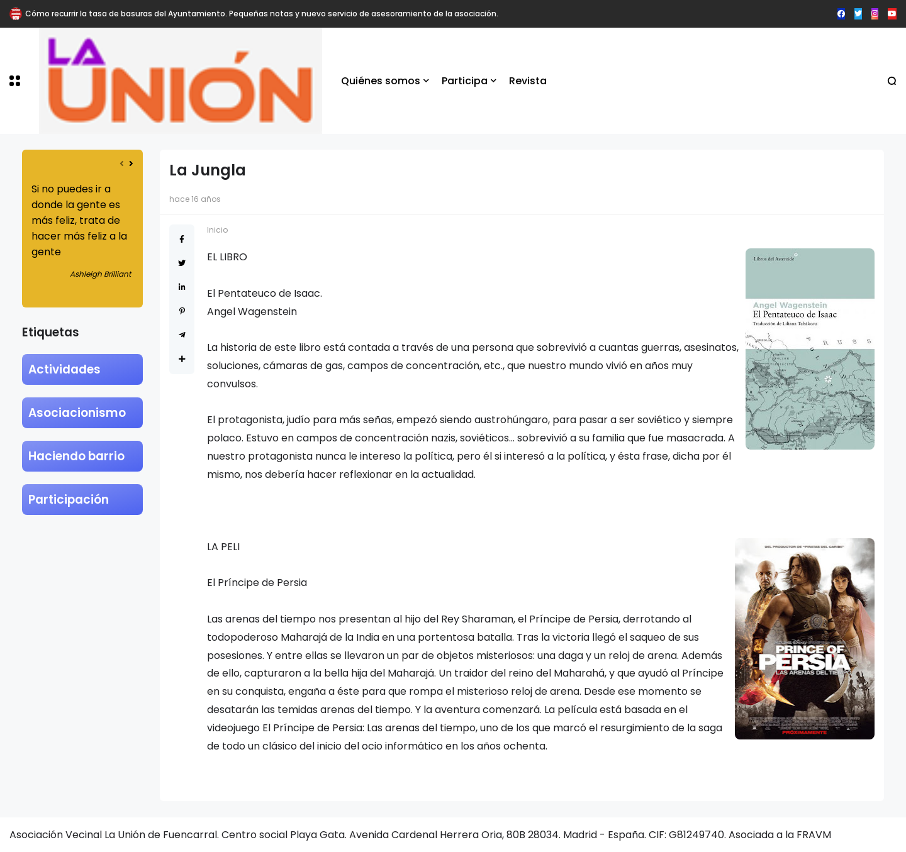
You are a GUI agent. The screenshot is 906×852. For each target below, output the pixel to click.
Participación (68, 499)
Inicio (217, 229)
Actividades (64, 369)
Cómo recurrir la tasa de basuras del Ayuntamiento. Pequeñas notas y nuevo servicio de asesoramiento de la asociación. (261, 13)
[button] (14, 80)
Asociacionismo (77, 412)
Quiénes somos (380, 81)
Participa (465, 81)
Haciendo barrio (76, 456)
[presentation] (122, 164)
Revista (528, 81)
